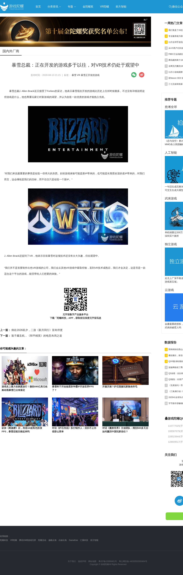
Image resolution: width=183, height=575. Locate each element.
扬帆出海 (52, 540)
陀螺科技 (4, 540)
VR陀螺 (13, 540)
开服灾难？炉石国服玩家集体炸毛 (119, 386)
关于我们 (72, 561)
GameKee (73, 540)
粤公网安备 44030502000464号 (133, 561)
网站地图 (92, 561)
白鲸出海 (63, 540)
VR (78, 75)
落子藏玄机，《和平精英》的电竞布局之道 (31, 335)
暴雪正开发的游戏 (90, 75)
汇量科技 (84, 540)
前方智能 (94, 540)
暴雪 (74, 75)
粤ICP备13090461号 (107, 561)
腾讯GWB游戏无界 (27, 540)
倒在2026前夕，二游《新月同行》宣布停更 (31, 330)
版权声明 (82, 561)
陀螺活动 (42, 540)
